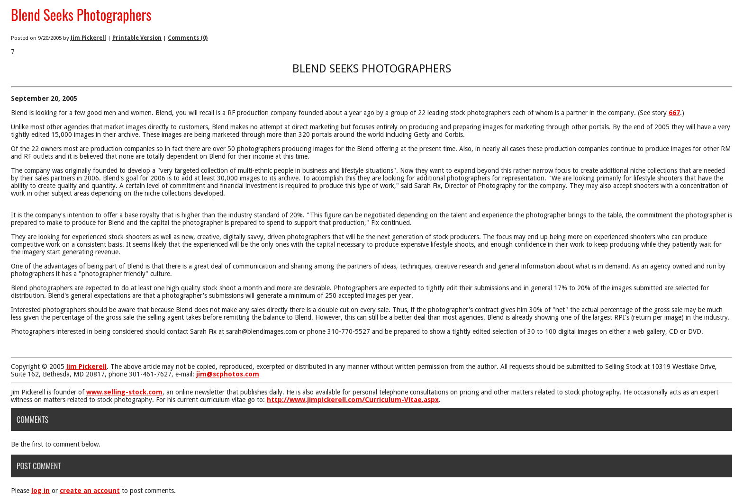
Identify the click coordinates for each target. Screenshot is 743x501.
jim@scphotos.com (227, 374)
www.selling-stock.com (124, 392)
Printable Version (137, 38)
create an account (90, 490)
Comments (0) (188, 38)
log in (40, 490)
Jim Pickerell (88, 38)
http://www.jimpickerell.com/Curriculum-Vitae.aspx (353, 399)
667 (674, 112)
